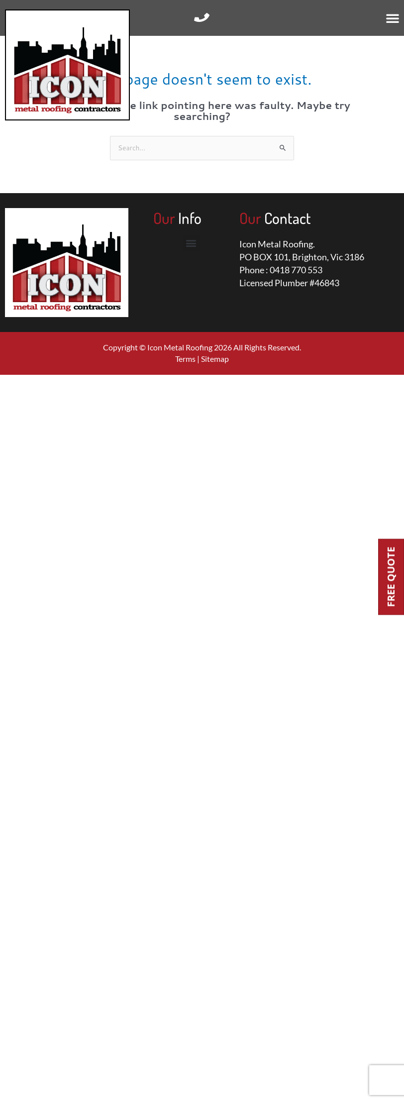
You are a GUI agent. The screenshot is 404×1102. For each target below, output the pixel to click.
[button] (392, 17)
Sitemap (215, 358)
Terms (185, 358)
